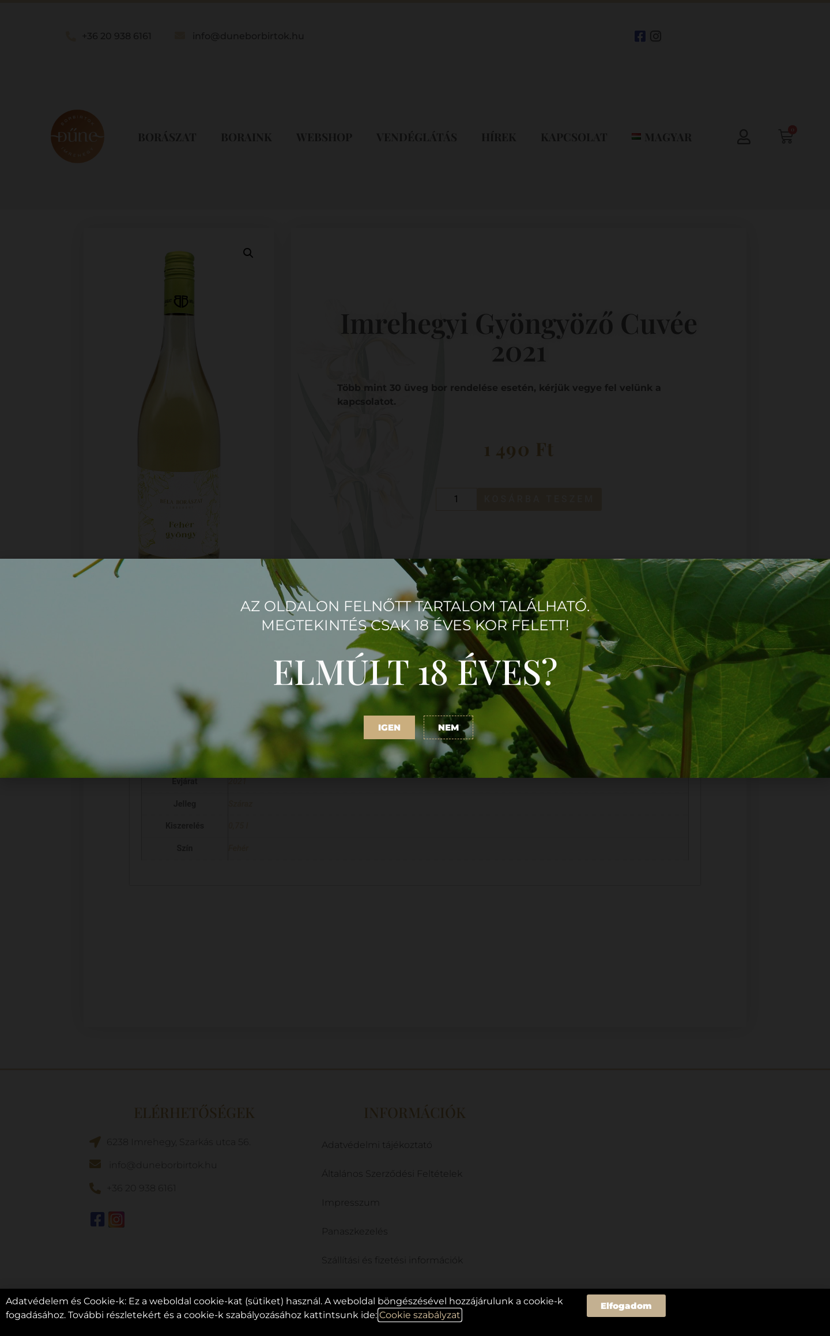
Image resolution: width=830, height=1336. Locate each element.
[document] (415, 668)
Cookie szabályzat (420, 1314)
